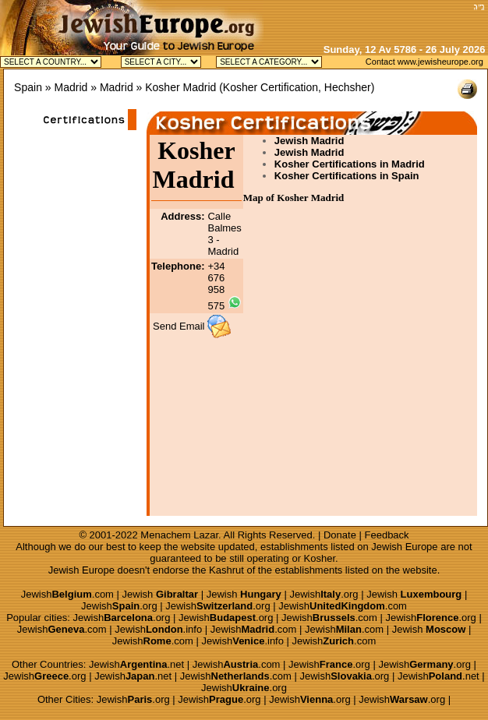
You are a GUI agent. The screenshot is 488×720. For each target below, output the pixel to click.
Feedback (387, 535)
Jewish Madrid (309, 140)
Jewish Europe (404, 546)
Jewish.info (158, 629)
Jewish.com (67, 594)
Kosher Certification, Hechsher (297, 87)
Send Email (178, 326)
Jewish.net (136, 664)
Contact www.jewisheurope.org (424, 61)
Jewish (160, 594)
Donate (340, 535)
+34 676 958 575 (216, 286)
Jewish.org (323, 594)
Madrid (71, 87)
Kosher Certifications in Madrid (349, 164)
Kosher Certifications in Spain (346, 176)
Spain (28, 87)
